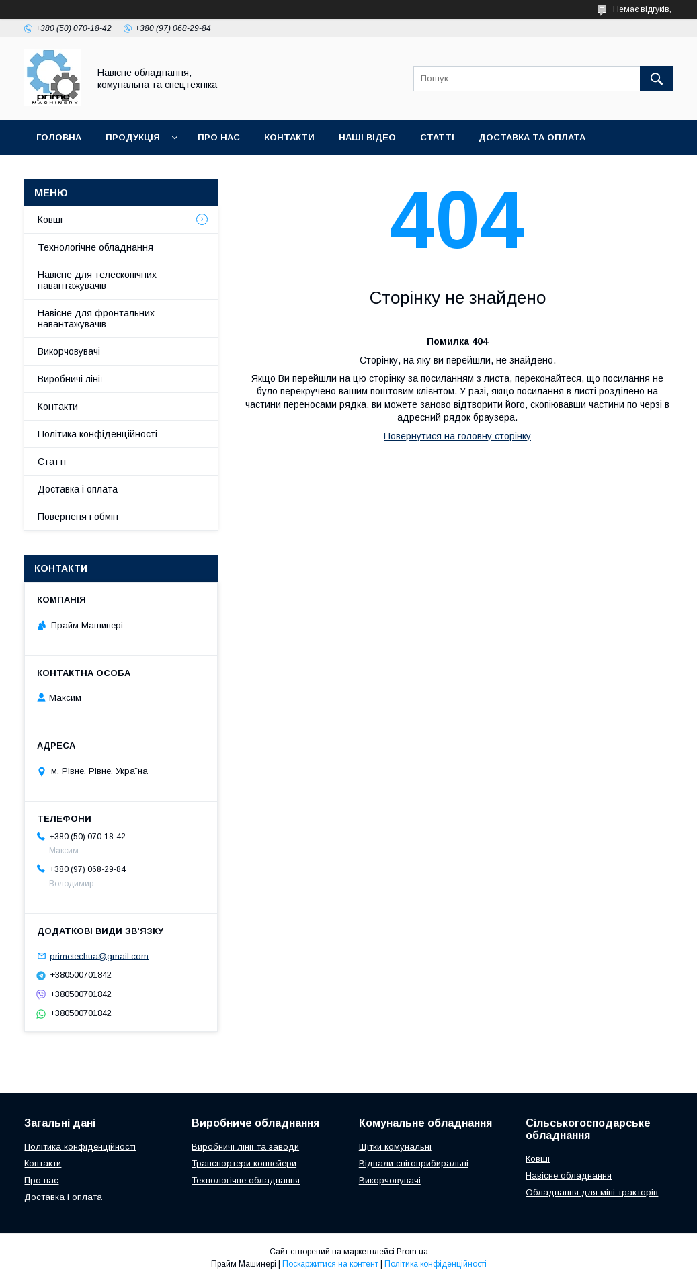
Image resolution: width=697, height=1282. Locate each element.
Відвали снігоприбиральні (413, 1163)
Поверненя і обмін (78, 516)
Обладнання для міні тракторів (592, 1192)
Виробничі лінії (70, 379)
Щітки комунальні (395, 1147)
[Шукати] (656, 78)
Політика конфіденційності (97, 434)
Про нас (41, 1180)
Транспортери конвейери (244, 1163)
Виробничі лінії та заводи (245, 1147)
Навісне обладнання (569, 1175)
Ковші (50, 219)
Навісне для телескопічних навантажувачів (97, 280)
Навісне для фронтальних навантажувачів (96, 318)
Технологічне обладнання (95, 247)
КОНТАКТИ (289, 137)
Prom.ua (412, 1251)
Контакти (58, 406)
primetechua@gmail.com (99, 956)
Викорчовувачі (69, 351)
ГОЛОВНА (58, 137)
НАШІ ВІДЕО (367, 137)
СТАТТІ (437, 137)
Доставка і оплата (78, 489)
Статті (52, 461)
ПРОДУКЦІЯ (133, 137)
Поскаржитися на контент (330, 1264)
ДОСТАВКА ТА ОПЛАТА (532, 137)
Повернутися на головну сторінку (457, 436)
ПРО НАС (219, 137)
